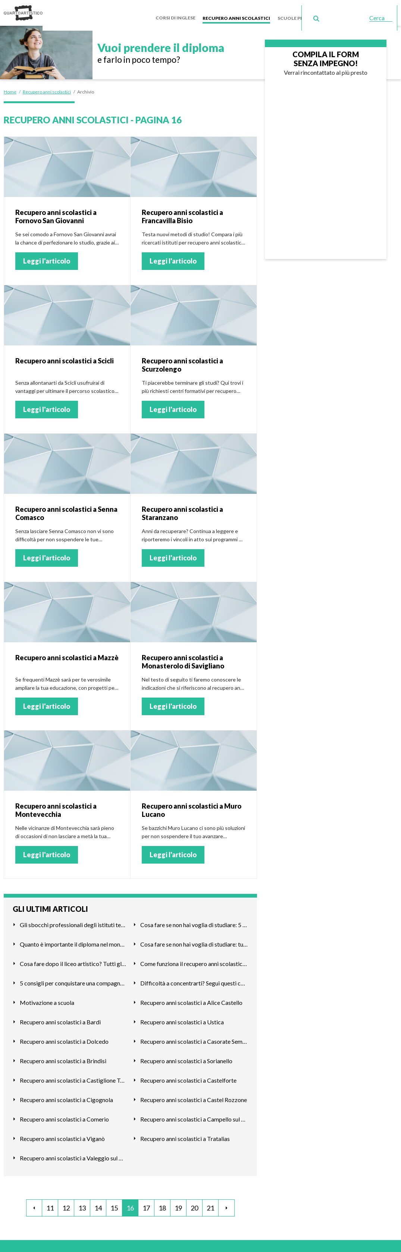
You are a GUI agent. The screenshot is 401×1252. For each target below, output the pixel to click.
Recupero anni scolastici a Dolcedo (64, 1038)
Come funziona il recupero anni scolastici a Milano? (194, 960)
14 (98, 1205)
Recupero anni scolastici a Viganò (62, 1135)
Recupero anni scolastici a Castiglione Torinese (74, 1077)
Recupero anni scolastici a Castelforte (188, 1077)
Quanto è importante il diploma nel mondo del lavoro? (74, 941)
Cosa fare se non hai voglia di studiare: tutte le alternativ (194, 941)
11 (50, 1205)
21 (210, 1205)
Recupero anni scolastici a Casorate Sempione (194, 1038)
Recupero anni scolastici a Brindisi (63, 1057)
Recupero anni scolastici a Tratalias (185, 1135)
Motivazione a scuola (47, 999)
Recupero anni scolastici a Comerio (64, 1116)
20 (194, 1205)
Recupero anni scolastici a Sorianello (186, 1057)
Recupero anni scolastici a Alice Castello (191, 999)
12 (66, 1205)
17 (146, 1205)
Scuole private (299, 11)
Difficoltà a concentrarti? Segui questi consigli (194, 980)
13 (82, 1205)
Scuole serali (342, 11)
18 (162, 1205)
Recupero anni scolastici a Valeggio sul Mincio (74, 1155)
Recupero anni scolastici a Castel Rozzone (193, 1096)
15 (114, 1205)
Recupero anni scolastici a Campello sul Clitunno (194, 1116)
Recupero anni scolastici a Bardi (60, 1018)
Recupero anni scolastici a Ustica (182, 1018)
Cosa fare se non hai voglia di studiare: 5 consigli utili (194, 921)
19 (178, 1205)
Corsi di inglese (181, 11)
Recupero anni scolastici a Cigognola (66, 1096)
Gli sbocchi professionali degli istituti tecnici (74, 921)
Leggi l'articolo (46, 258)
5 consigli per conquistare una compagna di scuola (74, 980)
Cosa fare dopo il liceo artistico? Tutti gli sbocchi (74, 960)
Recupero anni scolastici (241, 11)
